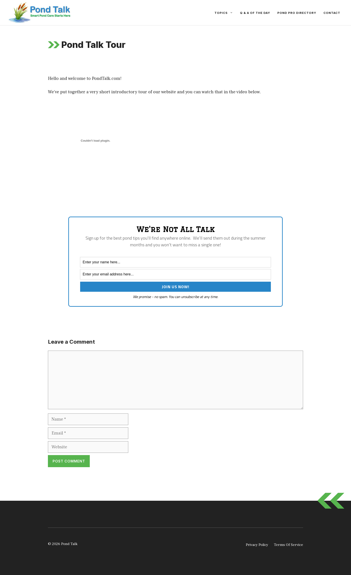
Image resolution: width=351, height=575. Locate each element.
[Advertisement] (100, 201)
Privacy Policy (257, 544)
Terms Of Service (288, 544)
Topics (225, 12)
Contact (331, 13)
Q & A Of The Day (255, 13)
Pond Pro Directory (296, 13)
